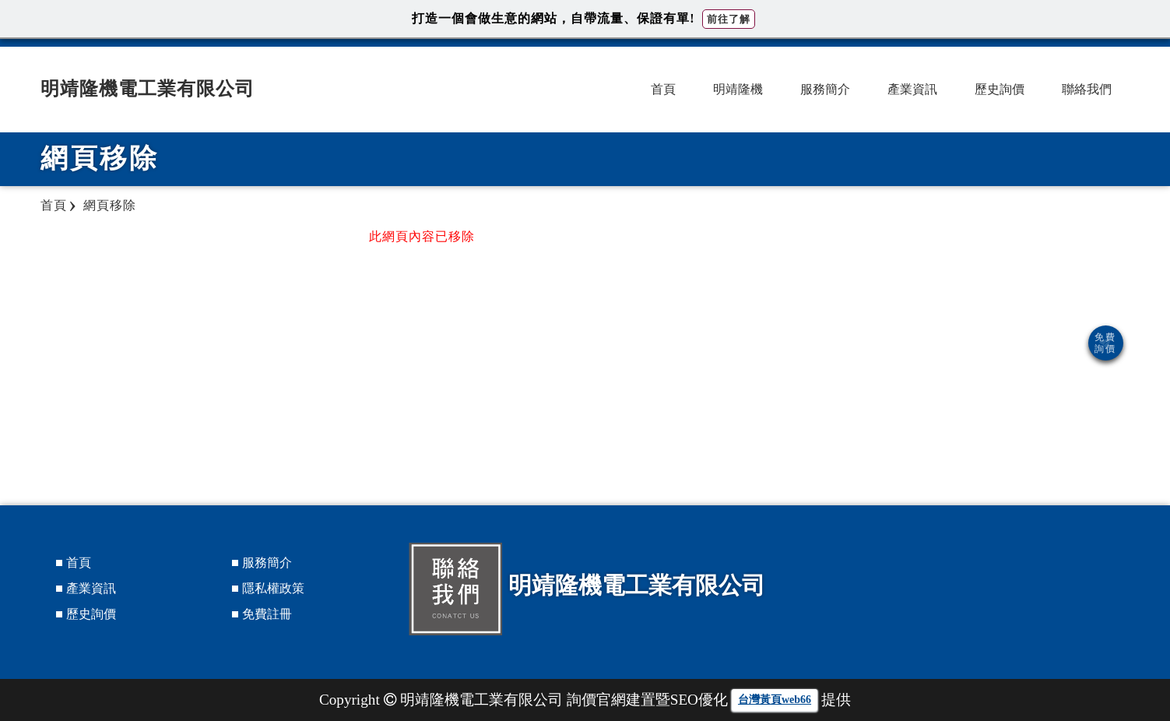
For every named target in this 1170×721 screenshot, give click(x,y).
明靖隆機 (738, 89)
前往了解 (728, 19)
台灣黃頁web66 (774, 699)
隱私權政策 (273, 588)
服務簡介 (825, 89)
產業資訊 (912, 89)
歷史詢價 (999, 89)
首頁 (663, 89)
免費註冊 (267, 614)
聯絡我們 (1087, 89)
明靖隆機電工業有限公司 (147, 89)
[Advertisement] (978, 338)
